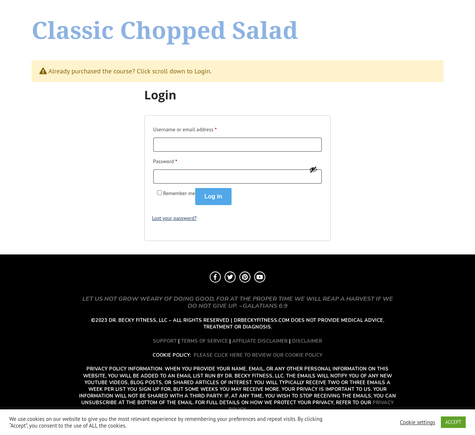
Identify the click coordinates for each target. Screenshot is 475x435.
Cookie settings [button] (417, 422)
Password (165, 160)
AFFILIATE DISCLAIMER (260, 341)
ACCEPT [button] (453, 422)
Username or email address (185, 128)
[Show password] (313, 169)
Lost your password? (174, 218)
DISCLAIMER (307, 341)
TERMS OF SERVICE (204, 341)
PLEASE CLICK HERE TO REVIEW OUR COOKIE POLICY (258, 355)
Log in (213, 196)
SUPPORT (165, 341)
